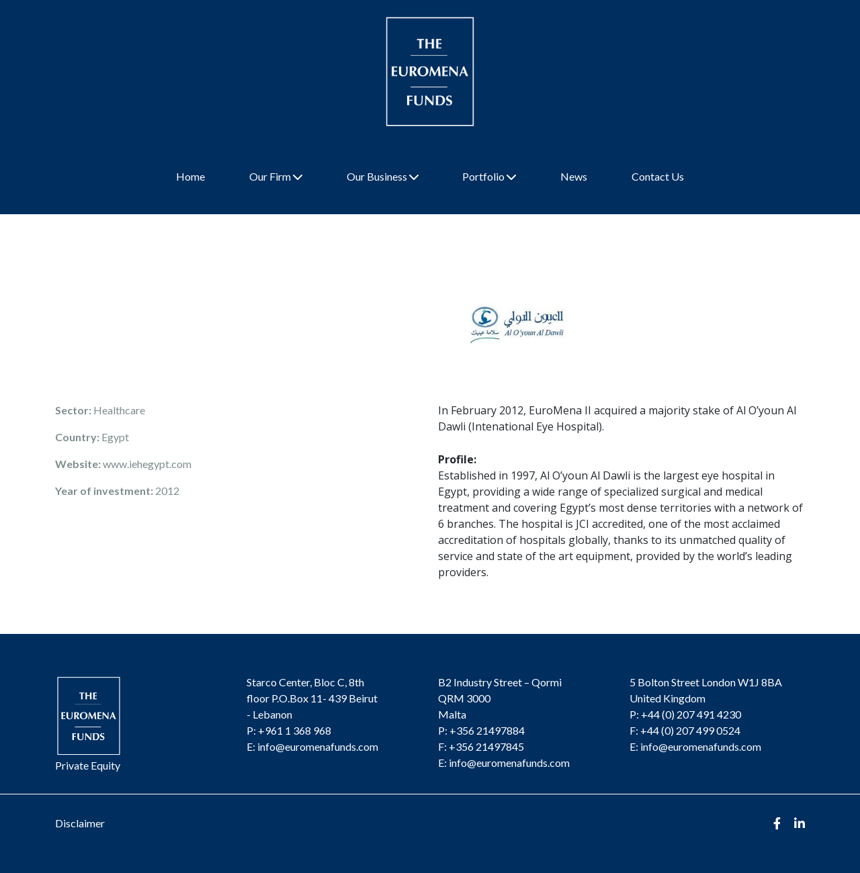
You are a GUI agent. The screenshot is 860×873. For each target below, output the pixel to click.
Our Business (383, 176)
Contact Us (658, 176)
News (573, 176)
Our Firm (275, 176)
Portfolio (489, 176)
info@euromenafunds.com (317, 746)
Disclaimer (80, 823)
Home (190, 176)
